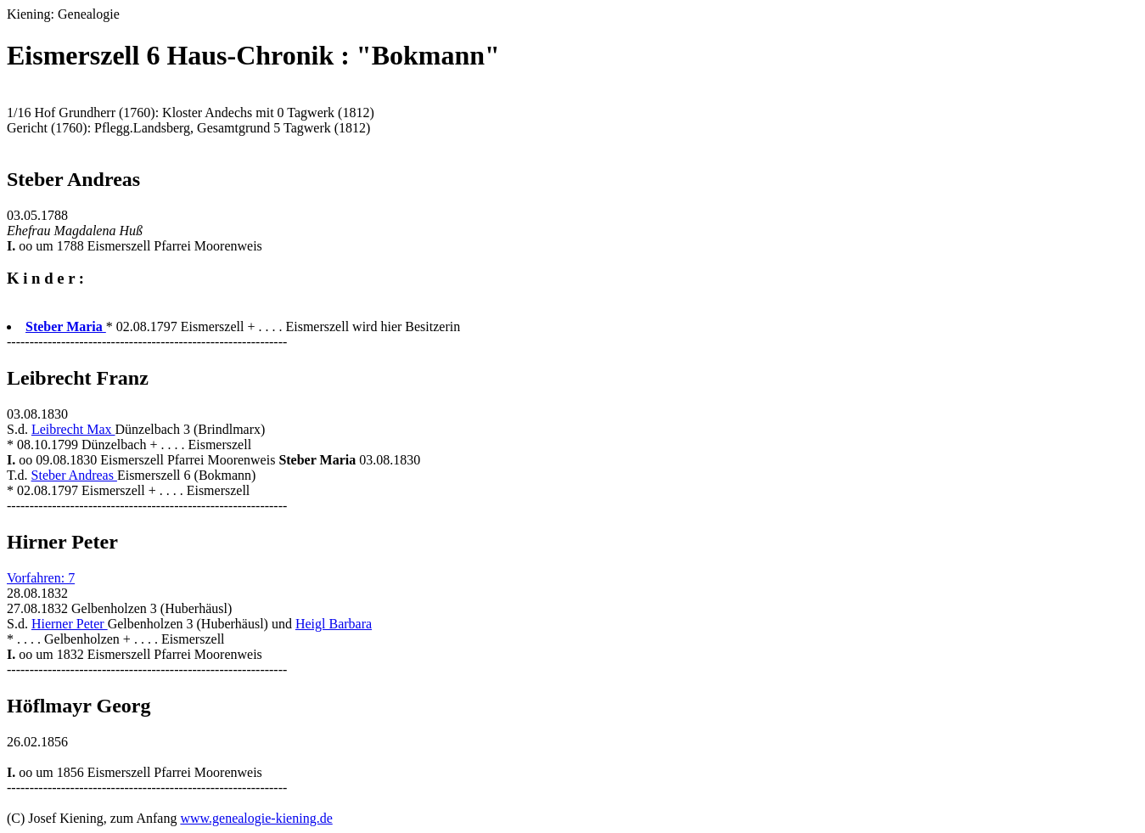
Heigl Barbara (333, 623)
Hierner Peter (69, 623)
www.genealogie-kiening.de (256, 818)
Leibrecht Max (73, 429)
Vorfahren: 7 (41, 578)
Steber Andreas (74, 475)
